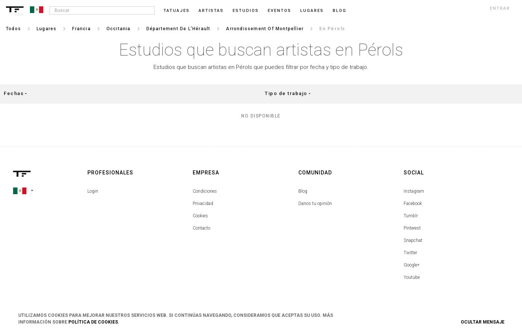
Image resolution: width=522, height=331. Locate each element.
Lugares (312, 10)
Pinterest (412, 228)
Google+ (412, 265)
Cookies (200, 215)
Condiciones (205, 191)
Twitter (410, 252)
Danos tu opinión (315, 203)
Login (92, 191)
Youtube (412, 277)
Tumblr (411, 215)
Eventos (279, 10)
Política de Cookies (93, 322)
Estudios (246, 10)
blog (340, 10)
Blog (302, 191)
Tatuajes (177, 10)
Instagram (414, 191)
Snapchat (413, 240)
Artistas (211, 10)
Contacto (201, 228)
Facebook (413, 203)
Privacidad (203, 203)
